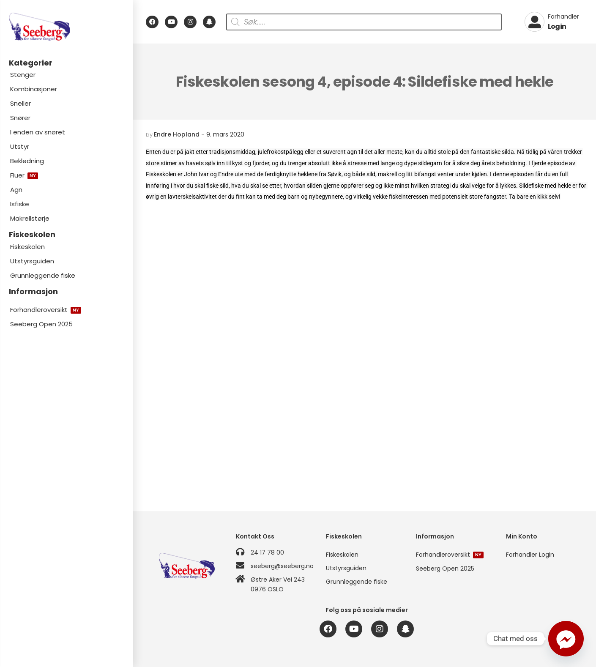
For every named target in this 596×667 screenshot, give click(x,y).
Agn (16, 189)
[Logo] (66, 27)
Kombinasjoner (33, 89)
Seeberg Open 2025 (41, 324)
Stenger (23, 74)
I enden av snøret (37, 132)
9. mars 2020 (225, 134)
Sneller (20, 103)
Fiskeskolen (27, 246)
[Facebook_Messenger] (566, 638)
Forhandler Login (530, 554)
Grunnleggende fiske (42, 275)
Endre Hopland (177, 134)
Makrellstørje (29, 218)
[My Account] (552, 22)
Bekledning (27, 160)
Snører (20, 117)
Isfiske (19, 204)
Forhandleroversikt (45, 309)
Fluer (24, 175)
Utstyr (19, 146)
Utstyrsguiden (32, 261)
